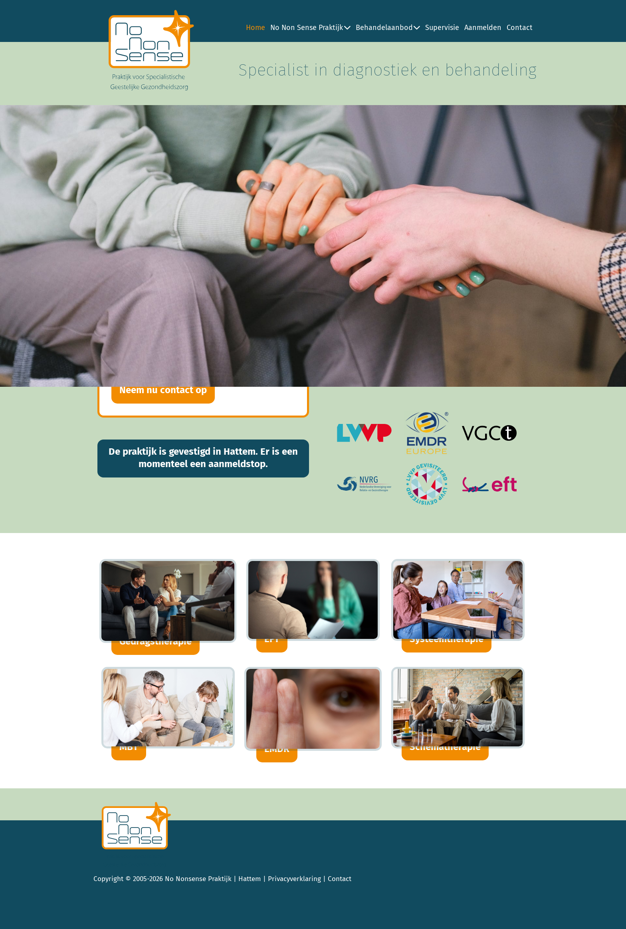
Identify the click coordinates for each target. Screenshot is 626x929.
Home (255, 27)
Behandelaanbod (388, 27)
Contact (520, 27)
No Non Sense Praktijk (310, 27)
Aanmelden (482, 27)
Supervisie (442, 27)
